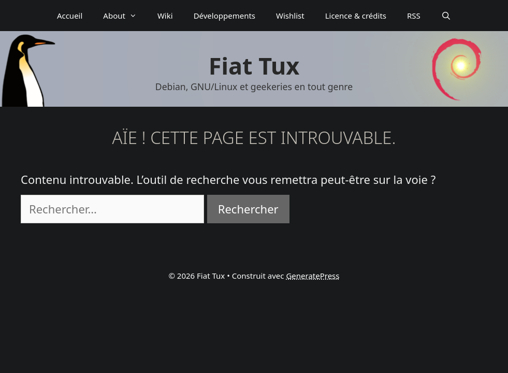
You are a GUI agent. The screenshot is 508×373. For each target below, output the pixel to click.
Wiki (165, 15)
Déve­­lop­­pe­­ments (224, 15)
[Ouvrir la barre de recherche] (446, 15)
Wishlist (290, 15)
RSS (413, 15)
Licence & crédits (355, 15)
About (125, 15)
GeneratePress (312, 275)
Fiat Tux (254, 65)
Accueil (69, 15)
